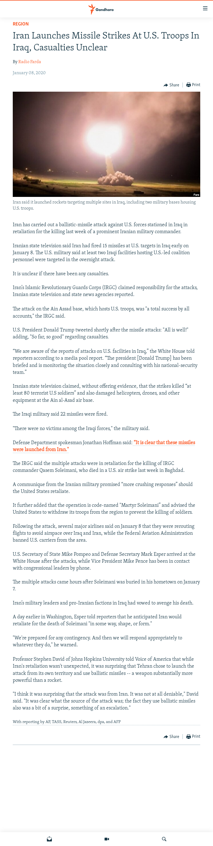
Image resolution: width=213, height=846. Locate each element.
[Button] (171, 85)
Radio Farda (29, 62)
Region (21, 24)
